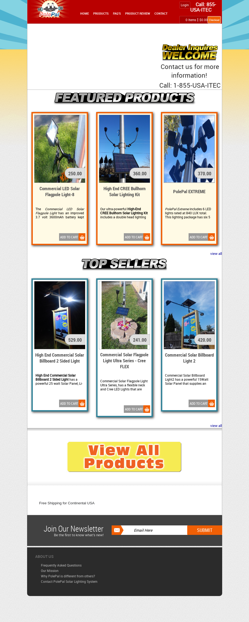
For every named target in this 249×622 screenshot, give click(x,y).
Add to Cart (72, 237)
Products (101, 13)
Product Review (137, 13)
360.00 (140, 173)
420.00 (204, 340)
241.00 (140, 340)
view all (216, 253)
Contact (160, 13)
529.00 (75, 340)
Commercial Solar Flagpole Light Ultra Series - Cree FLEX (124, 360)
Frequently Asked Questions (61, 565)
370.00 (204, 173)
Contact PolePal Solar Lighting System (69, 581)
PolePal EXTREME (189, 191)
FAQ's (117, 13)
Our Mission (50, 570)
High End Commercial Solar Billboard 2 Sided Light (59, 358)
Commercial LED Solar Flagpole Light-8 (60, 191)
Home (84, 13)
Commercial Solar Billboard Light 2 (189, 358)
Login (185, 5)
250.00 (75, 173)
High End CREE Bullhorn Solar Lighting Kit (124, 191)
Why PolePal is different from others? (68, 576)
